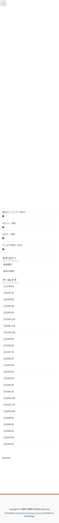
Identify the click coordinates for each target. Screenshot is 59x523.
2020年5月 (8, 305)
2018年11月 (9, 404)
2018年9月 (8, 417)
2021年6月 (8, 286)
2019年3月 (8, 378)
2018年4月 (8, 437)
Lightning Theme (34, 513)
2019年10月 (9, 332)
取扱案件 (7, 264)
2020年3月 (8, 312)
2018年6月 (8, 430)
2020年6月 (8, 299)
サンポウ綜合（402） (13, 245)
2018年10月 (9, 411)
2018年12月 (9, 398)
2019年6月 (8, 358)
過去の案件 (8, 271)
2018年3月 (8, 444)
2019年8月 (8, 345)
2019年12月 (9, 319)
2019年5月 (8, 365)
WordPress (20, 513)
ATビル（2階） (9, 223)
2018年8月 (8, 424)
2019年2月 (8, 385)
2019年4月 (8, 371)
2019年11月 (9, 325)
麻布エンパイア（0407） (14, 212)
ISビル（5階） (9, 234)
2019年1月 (8, 391)
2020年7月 (8, 292)
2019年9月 (8, 338)
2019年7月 (8, 352)
